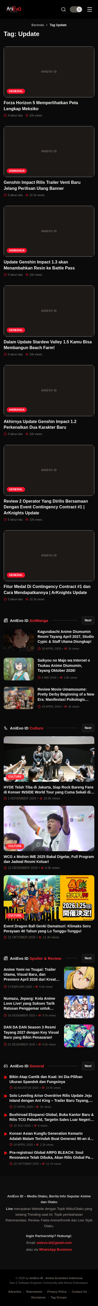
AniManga (17, 170)
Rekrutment (34, 1291)
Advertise (14, 1291)
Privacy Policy (57, 1291)
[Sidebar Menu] (89, 9)
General (16, 91)
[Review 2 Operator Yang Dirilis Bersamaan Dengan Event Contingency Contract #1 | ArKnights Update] (49, 470)
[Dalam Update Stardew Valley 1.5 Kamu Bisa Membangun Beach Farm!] (49, 310)
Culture (15, 776)
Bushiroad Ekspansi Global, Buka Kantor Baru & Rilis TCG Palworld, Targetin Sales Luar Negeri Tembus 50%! (51, 1120)
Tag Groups (59, 1297)
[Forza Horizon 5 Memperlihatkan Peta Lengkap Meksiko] (49, 71)
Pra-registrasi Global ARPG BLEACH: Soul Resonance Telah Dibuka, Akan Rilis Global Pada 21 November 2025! (51, 1157)
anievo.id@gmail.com (54, 1243)
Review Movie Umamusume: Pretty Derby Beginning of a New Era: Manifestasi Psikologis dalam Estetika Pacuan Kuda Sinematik (66, 699)
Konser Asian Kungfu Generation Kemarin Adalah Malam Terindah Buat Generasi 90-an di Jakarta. (50, 1138)
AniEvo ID (29, 620)
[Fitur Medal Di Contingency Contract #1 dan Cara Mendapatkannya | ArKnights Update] (49, 555)
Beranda (37, 25)
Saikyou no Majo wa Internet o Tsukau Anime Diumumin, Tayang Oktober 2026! (64, 665)
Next (88, 620)
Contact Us (79, 1291)
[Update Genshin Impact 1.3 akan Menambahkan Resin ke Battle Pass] (49, 231)
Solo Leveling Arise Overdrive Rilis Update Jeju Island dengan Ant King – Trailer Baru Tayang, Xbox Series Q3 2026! (50, 1100)
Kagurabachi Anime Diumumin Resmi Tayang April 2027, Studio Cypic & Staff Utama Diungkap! (66, 637)
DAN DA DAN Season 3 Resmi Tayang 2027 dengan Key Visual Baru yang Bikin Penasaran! (31, 1032)
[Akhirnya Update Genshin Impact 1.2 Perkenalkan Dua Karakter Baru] (49, 390)
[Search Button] (63, 9)
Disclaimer (38, 1297)
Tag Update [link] (58, 25)
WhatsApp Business (55, 1249)
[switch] (76, 9)
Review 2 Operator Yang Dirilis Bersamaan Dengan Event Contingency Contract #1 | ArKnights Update (46, 507)
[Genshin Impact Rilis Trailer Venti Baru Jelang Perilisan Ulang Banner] (49, 151)
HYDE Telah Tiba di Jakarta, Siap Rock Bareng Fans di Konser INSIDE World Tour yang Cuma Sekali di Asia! (49, 792)
